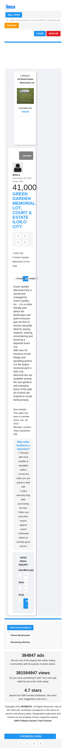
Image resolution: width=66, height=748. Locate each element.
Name (19, 570)
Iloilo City (18, 253)
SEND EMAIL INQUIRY (23, 561)
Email (19, 594)
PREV (16, 278)
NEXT (31, 278)
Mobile (19, 582)
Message (26, 570)
